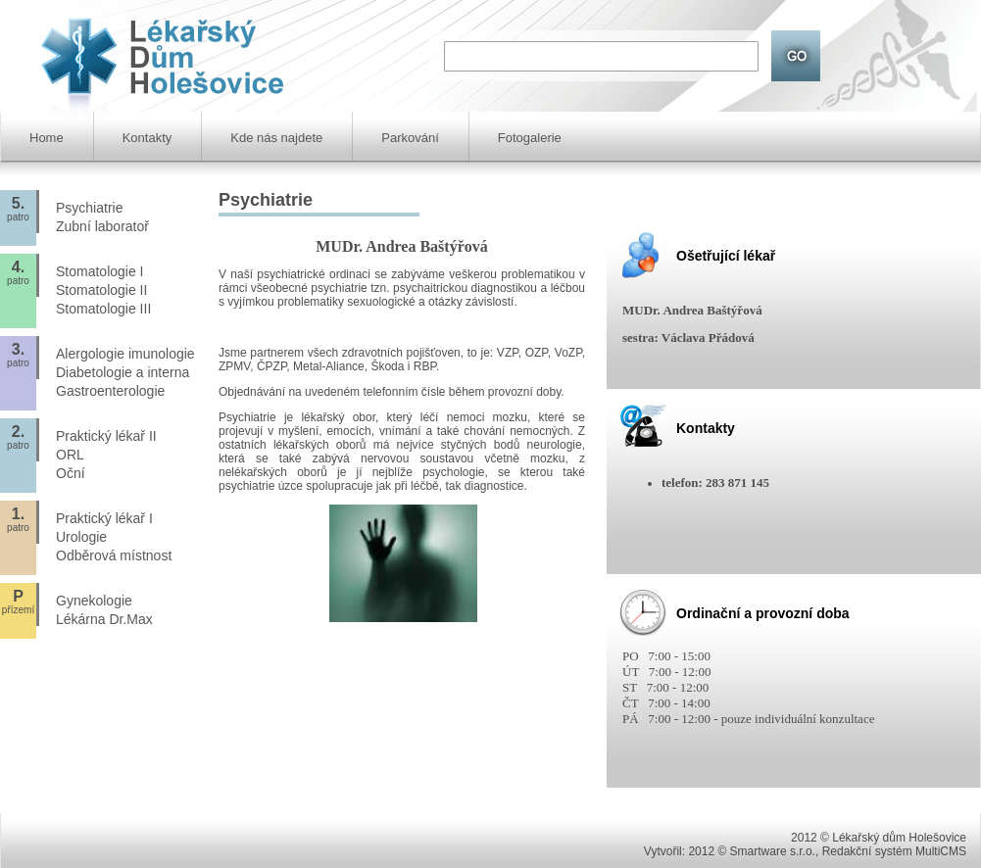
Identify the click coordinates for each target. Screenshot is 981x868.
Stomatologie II (101, 290)
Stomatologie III (103, 308)
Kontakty (147, 137)
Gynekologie (94, 600)
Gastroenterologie (110, 391)
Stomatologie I (100, 271)
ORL (70, 454)
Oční (70, 473)
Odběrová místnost (114, 555)
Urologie (81, 537)
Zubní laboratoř (102, 226)
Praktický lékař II (106, 436)
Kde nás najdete (276, 137)
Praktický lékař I (104, 518)
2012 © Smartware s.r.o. (751, 851)
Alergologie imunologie (125, 354)
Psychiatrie (89, 208)
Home (46, 137)
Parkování (410, 137)
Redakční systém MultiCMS (894, 851)
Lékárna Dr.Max (104, 619)
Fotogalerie (530, 137)
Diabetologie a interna (122, 372)
